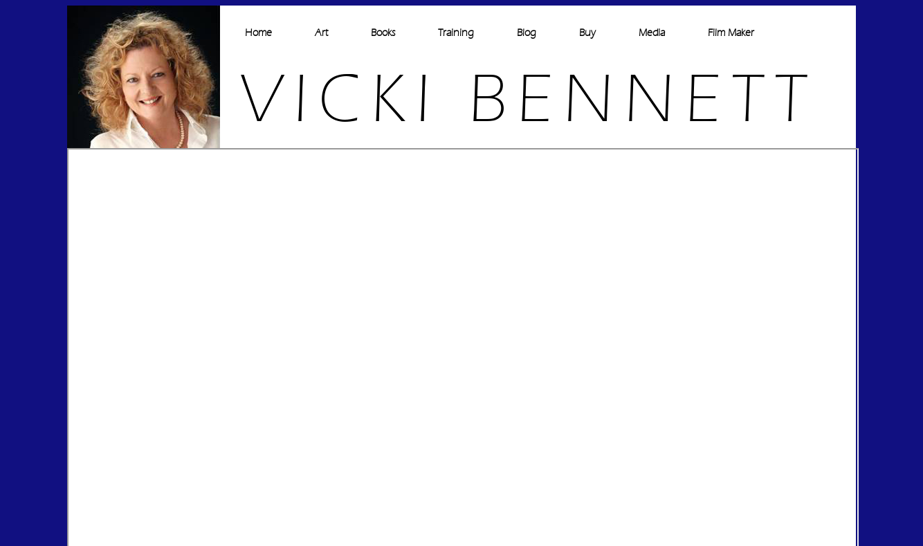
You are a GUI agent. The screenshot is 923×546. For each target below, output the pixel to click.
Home (258, 33)
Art (321, 33)
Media (652, 33)
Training (456, 33)
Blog (526, 33)
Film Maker (731, 33)
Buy (587, 33)
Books (383, 33)
